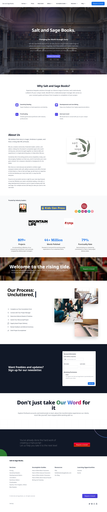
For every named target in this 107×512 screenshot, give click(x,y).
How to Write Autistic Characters (41, 475)
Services (24, 3)
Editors (50, 3)
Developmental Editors (16, 475)
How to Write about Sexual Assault (41, 477)
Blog (83, 3)
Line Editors (13, 477)
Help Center (41, 3)
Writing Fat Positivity (38, 480)
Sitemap (12, 503)
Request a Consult (98, 3)
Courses (79, 470)
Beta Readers (13, 487)
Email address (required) (70, 356)
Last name (82, 364)
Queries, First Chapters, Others (18, 485)
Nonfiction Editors (15, 480)
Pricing (11, 470)
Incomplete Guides (61, 3)
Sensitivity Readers (15, 473)
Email (67, 374)
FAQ (56, 470)
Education (74, 3)
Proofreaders (13, 482)
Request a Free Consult (53, 56)
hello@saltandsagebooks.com (63, 473)
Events (79, 473)
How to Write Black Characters (40, 470)
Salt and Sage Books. (8, 3)
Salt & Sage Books (17, 461)
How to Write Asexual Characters (41, 473)
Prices (32, 3)
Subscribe (91, 383)
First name (66, 364)
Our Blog (57, 475)
